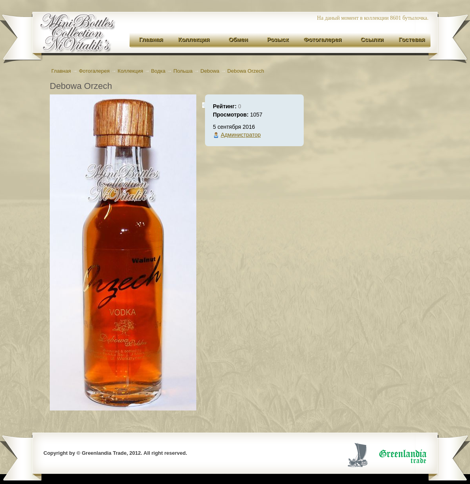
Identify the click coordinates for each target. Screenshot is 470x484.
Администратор (241, 135)
